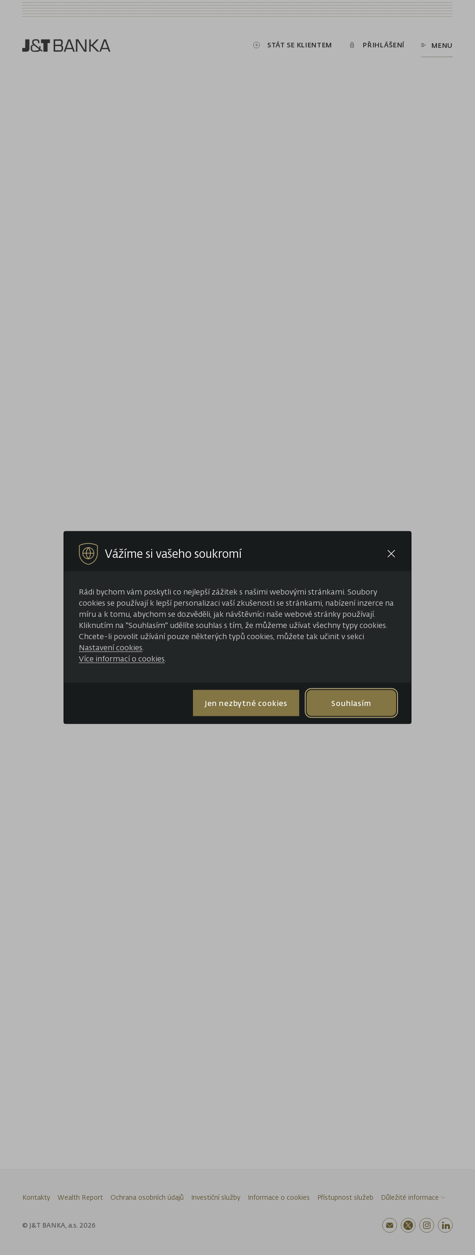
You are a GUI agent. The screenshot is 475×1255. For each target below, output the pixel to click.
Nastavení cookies (110, 647)
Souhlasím (351, 703)
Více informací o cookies (122, 659)
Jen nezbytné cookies (246, 703)
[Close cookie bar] (391, 554)
